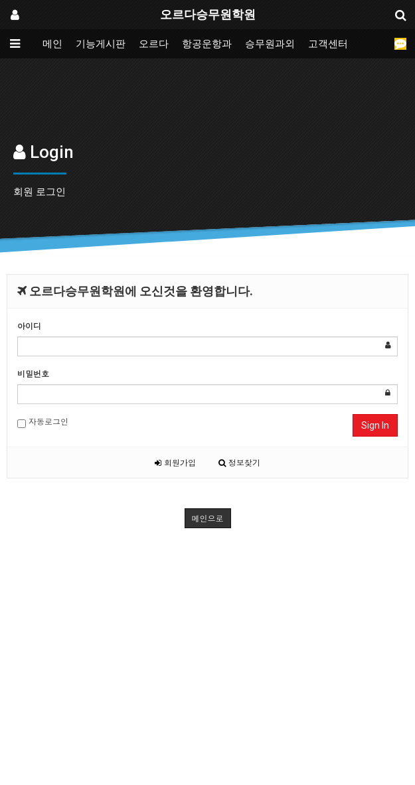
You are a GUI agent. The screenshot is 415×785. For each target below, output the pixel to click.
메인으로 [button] (208, 518)
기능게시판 (100, 44)
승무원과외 (270, 44)
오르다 (154, 44)
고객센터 (328, 44)
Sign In (375, 425)
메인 (52, 44)
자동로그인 (42, 421)
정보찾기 (239, 462)
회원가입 (175, 462)
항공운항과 (207, 44)
